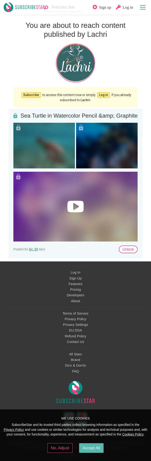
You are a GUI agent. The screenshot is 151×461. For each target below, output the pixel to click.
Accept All (91, 448)
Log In (75, 272)
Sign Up (75, 278)
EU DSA (75, 330)
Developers (75, 295)
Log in (103, 95)
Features (75, 284)
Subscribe (31, 95)
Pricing (75, 289)
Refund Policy (75, 336)
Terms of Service (75, 313)
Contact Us (75, 342)
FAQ (75, 371)
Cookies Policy (133, 434)
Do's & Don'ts (75, 365)
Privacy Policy (75, 319)
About (75, 301)
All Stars (75, 354)
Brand (75, 360)
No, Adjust (60, 448)
